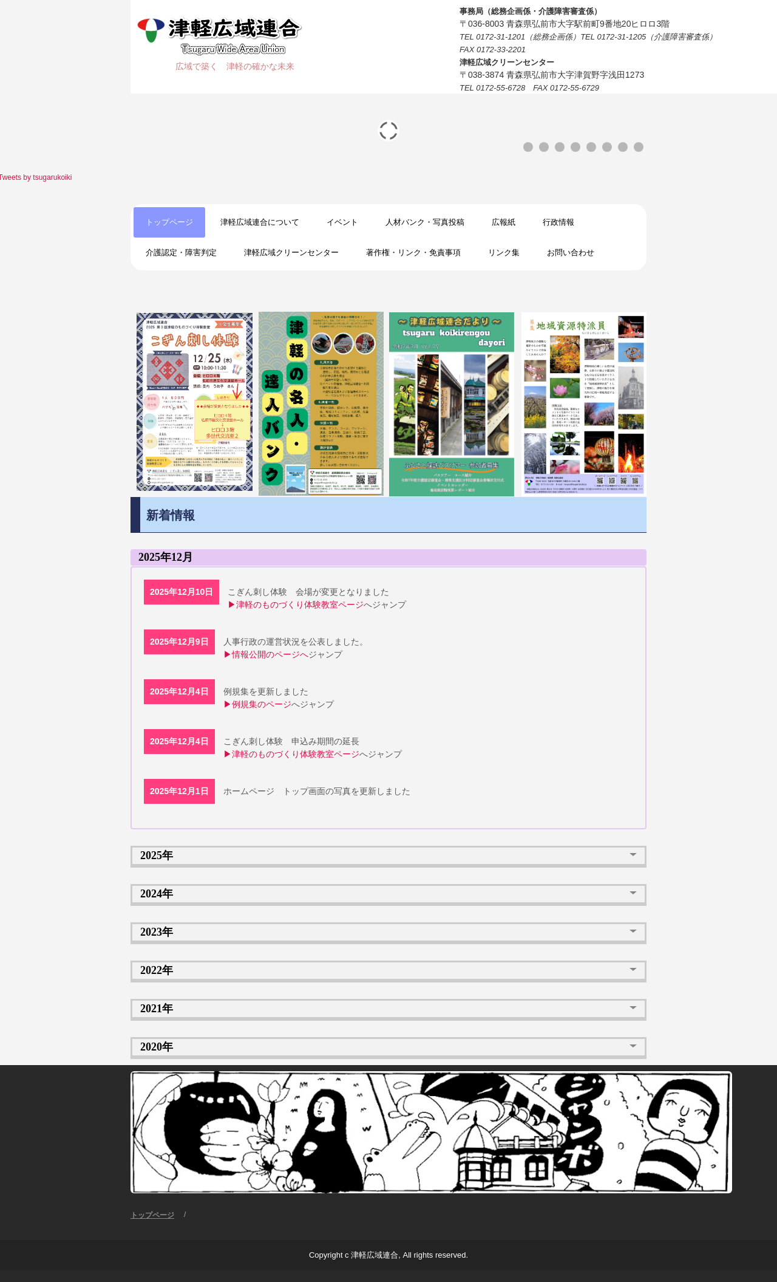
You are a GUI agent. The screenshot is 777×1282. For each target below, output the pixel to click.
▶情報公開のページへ (265, 654)
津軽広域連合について (259, 222)
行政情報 (558, 222)
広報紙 (503, 222)
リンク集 (504, 252)
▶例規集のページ (257, 704)
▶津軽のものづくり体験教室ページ (296, 604)
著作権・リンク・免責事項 (413, 252)
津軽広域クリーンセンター (291, 252)
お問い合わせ (570, 252)
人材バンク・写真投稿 (424, 222)
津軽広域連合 (224, 36)
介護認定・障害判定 (181, 252)
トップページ (169, 222)
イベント (342, 222)
